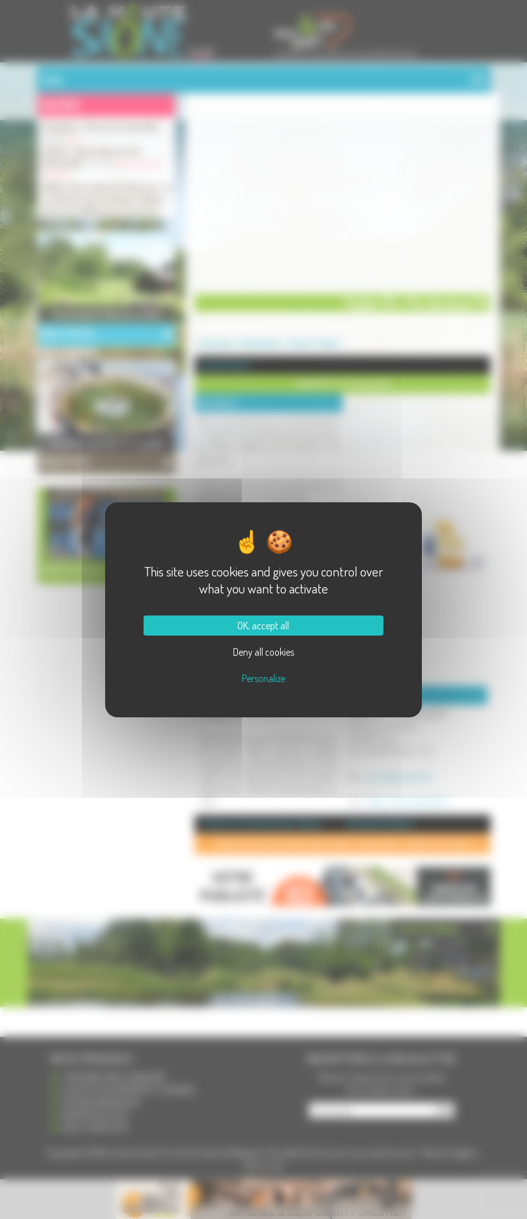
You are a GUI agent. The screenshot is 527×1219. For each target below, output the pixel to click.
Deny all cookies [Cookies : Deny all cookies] (263, 652)
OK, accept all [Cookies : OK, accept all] (263, 625)
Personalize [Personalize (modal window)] (263, 678)
